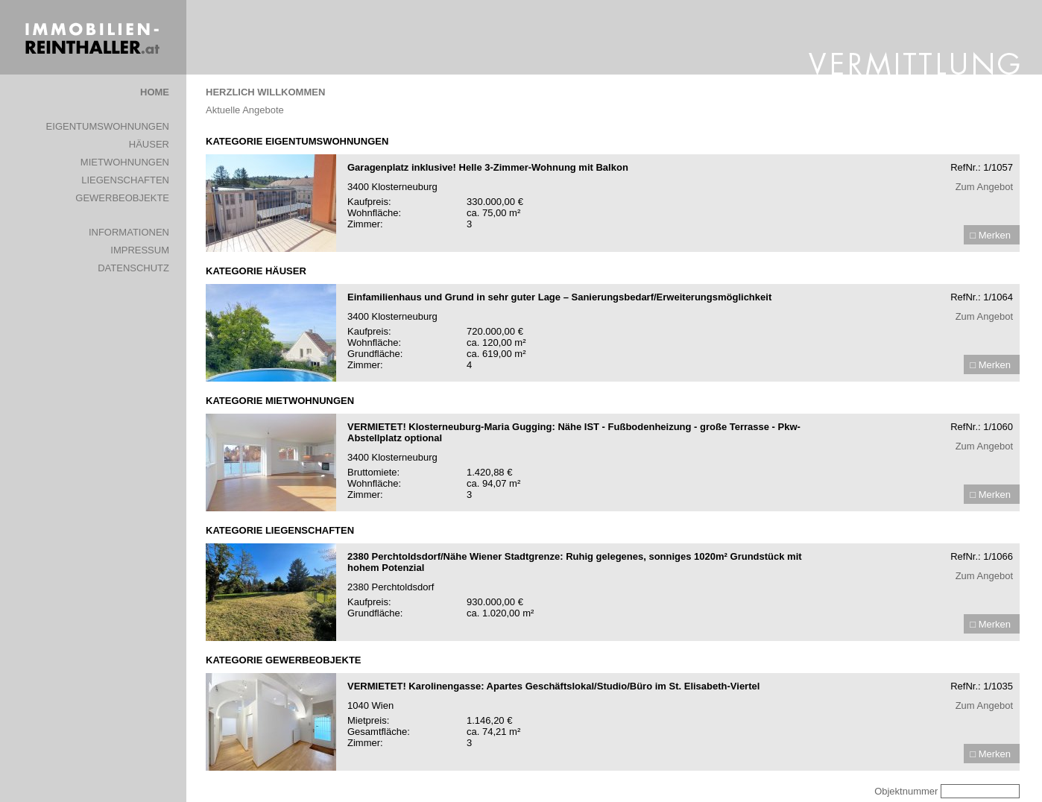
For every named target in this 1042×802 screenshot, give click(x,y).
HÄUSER (149, 144)
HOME (154, 92)
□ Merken (990, 235)
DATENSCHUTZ (133, 268)
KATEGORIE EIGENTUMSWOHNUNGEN (297, 141)
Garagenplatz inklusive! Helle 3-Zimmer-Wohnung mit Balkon (487, 167)
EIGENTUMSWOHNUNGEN (107, 126)
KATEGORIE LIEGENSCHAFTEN (280, 530)
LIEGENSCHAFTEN (125, 180)
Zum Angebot (984, 186)
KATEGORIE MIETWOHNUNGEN (280, 400)
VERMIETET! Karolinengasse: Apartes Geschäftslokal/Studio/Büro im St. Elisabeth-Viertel (553, 686)
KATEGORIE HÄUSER (256, 271)
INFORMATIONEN (129, 232)
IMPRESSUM (139, 250)
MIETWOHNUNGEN (124, 162)
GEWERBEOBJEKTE (122, 197)
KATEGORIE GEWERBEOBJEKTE (283, 660)
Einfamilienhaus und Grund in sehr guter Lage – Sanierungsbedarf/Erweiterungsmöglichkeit (559, 297)
